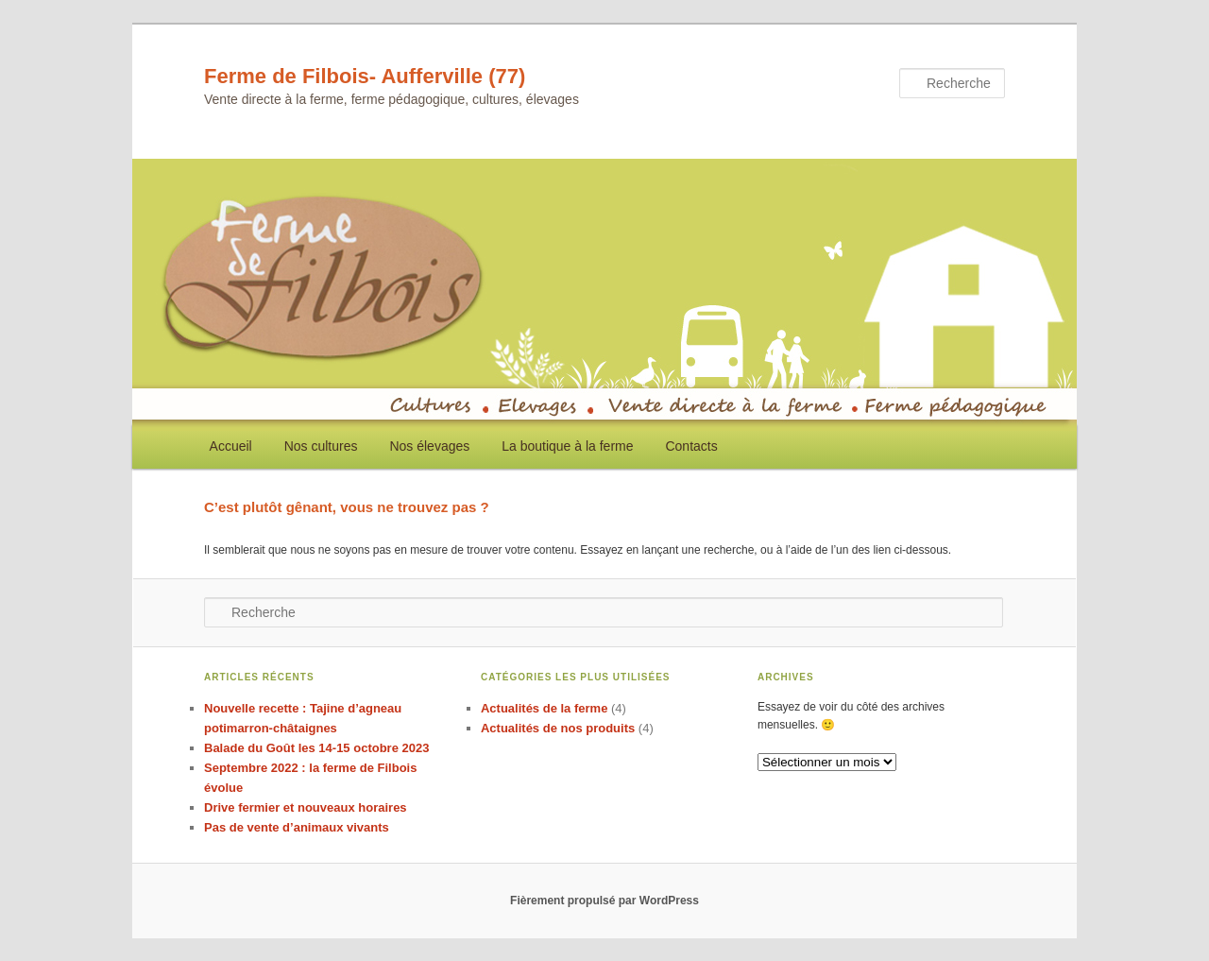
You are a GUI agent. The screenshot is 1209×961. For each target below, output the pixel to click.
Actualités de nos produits (558, 728)
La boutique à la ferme (567, 446)
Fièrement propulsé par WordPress (604, 900)
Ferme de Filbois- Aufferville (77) (364, 76)
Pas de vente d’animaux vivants (296, 827)
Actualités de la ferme (544, 708)
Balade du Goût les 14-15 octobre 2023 (316, 748)
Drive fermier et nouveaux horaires (305, 807)
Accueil (231, 446)
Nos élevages (429, 446)
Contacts (691, 446)
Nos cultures (321, 446)
